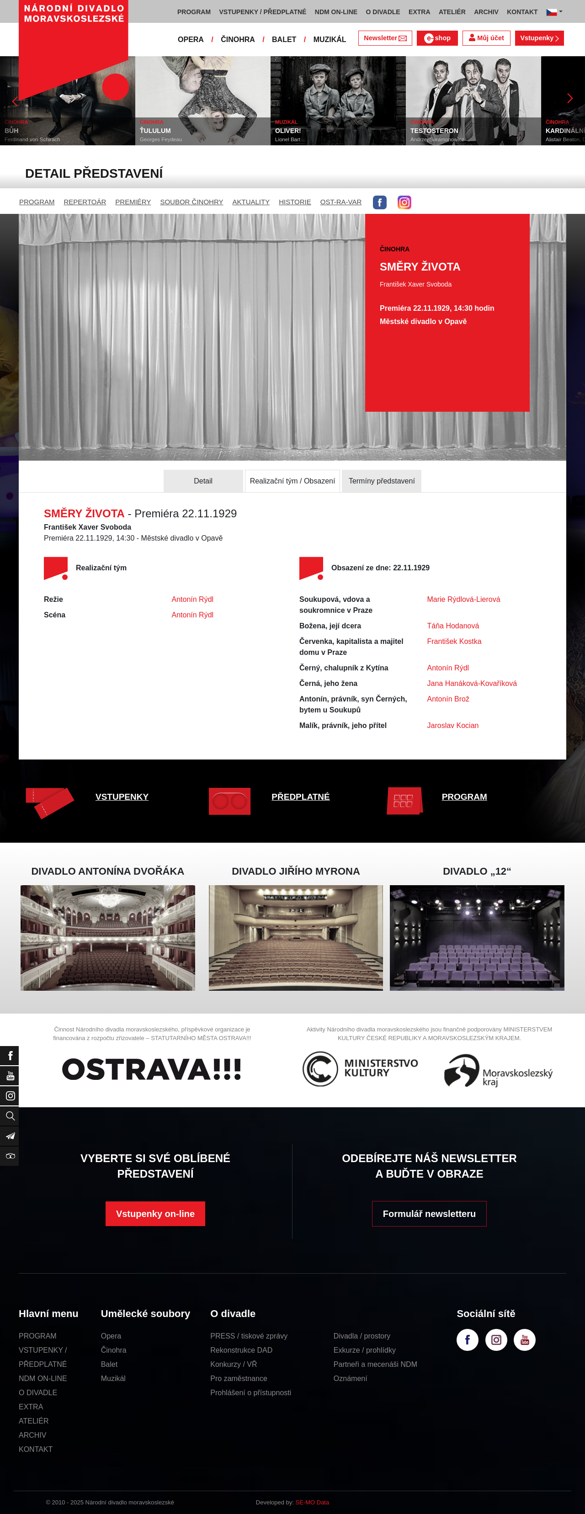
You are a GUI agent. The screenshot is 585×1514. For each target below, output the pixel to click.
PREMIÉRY (133, 202)
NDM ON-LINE (43, 1378)
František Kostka (454, 641)
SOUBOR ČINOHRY (191, 202)
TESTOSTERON (434, 130)
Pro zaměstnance (238, 1378)
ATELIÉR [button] (452, 12)
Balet (109, 1364)
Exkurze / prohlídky (365, 1350)
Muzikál (113, 1378)
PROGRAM (37, 202)
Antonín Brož (448, 699)
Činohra (114, 1350)
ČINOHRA (238, 39)
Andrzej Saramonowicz (437, 139)
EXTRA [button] (419, 12)
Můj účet (486, 38)
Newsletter (385, 38)
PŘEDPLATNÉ (300, 797)
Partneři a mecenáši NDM (375, 1364)
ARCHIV (32, 1435)
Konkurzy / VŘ (233, 1364)
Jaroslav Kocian (453, 725)
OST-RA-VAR (341, 202)
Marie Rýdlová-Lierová (463, 599)
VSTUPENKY (122, 797)
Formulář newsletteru (429, 1214)
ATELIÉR (34, 1421)
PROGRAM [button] (194, 12)
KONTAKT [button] (522, 12)
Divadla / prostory (362, 1336)
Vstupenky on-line (155, 1214)
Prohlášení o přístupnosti (250, 1393)
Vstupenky (539, 38)
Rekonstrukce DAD (241, 1350)
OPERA (191, 39)
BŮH (11, 130)
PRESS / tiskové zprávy (248, 1336)
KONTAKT (36, 1449)
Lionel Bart (287, 139)
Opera (111, 1336)
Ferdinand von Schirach (32, 139)
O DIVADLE (38, 1393)
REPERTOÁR (85, 202)
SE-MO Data (313, 1502)
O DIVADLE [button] (383, 12)
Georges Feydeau (161, 139)
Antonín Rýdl (193, 599)
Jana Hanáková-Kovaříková (472, 683)
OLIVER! (288, 130)
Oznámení (350, 1378)
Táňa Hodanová (453, 626)
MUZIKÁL (330, 39)
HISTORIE (295, 202)
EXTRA (31, 1407)
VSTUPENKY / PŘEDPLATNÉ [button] (263, 12)
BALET (284, 39)
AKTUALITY (251, 202)
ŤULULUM (155, 130)
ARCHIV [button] (486, 12)
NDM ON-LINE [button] (336, 12)
